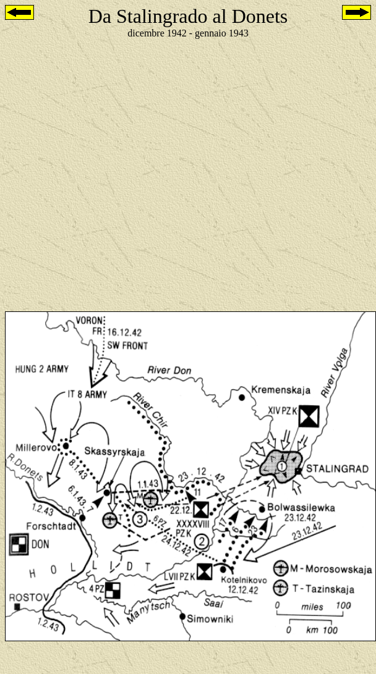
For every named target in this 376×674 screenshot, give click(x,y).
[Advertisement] (126, 175)
